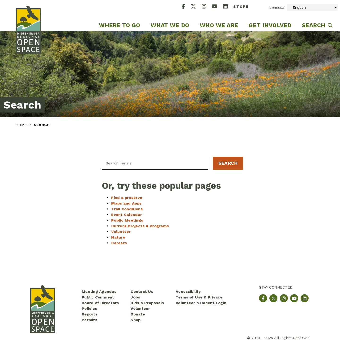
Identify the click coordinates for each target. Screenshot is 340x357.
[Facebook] (186, 7)
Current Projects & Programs (140, 226)
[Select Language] (312, 7)
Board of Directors (100, 303)
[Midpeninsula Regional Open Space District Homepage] (28, 15)
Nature (118, 237)
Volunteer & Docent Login (201, 303)
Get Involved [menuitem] (270, 25)
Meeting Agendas (99, 291)
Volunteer (121, 231)
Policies (89, 308)
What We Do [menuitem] (170, 25)
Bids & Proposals (147, 303)
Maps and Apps (126, 203)
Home (22, 124)
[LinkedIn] (228, 7)
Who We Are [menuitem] (219, 25)
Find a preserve (126, 197)
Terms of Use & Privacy (199, 297)
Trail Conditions (127, 209)
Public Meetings (127, 220)
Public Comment (98, 297)
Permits (89, 320)
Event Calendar (126, 214)
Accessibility (188, 291)
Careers (119, 243)
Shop (135, 320)
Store (241, 6)
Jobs (135, 297)
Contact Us (142, 291)
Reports (90, 314)
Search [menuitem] (313, 25)
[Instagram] (207, 7)
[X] (196, 7)
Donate (138, 314)
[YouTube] (217, 7)
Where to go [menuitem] (119, 25)
